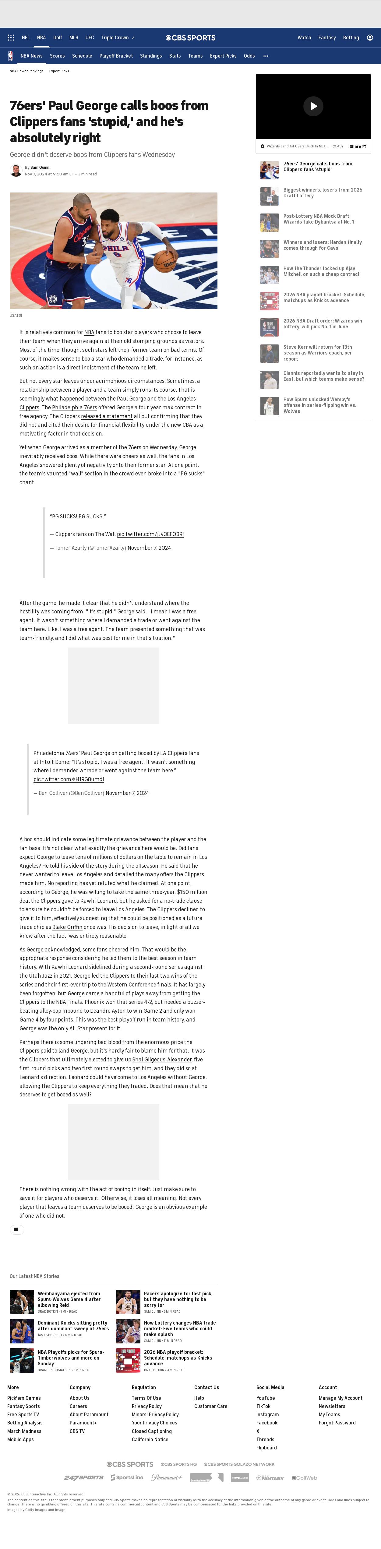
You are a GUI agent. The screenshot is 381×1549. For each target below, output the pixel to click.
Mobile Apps (20, 1440)
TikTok (263, 1406)
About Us (80, 1398)
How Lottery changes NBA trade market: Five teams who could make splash (180, 1329)
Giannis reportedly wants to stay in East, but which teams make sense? (324, 376)
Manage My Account (340, 1398)
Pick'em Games (24, 1398)
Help (199, 1398)
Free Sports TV (23, 1415)
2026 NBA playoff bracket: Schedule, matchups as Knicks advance (178, 1358)
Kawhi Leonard (98, 901)
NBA (89, 332)
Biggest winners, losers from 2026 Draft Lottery (323, 193)
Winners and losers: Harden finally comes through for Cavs (323, 245)
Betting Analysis (25, 1423)
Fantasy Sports (23, 1406)
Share (355, 146)
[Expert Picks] (223, 55)
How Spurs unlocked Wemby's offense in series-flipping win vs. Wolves (320, 405)
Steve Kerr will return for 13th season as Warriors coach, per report (318, 353)
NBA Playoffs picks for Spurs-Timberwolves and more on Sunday (71, 1358)
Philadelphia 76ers (74, 407)
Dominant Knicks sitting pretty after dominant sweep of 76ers (73, 1326)
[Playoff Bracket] (116, 55)
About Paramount (89, 1415)
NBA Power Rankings (27, 71)
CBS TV (77, 1431)
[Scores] (57, 55)
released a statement (107, 416)
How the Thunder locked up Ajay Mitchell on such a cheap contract (322, 271)
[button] (266, 55)
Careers (78, 1406)
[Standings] (151, 55)
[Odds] (249, 55)
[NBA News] (31, 55)
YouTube (265, 1398)
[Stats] (175, 55)
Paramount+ (83, 1423)
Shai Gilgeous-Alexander (162, 1059)
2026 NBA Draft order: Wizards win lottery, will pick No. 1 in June (323, 324)
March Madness (24, 1431)
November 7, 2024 (149, 548)
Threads (265, 1440)
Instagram (267, 1415)
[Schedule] (82, 55)
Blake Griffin (67, 927)
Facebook (266, 1423)
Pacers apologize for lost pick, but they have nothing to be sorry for (178, 1299)
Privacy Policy (147, 1406)
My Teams (329, 1415)
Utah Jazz (40, 975)
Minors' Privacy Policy (155, 1415)
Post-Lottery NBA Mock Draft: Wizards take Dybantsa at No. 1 (319, 219)
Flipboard (266, 1448)
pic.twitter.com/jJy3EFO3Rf (150, 534)
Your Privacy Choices (154, 1423)
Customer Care (211, 1406)
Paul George (131, 398)
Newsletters (332, 1406)
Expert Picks (59, 71)
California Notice (150, 1440)
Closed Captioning (152, 1431)
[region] (313, 106)
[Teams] (195, 55)
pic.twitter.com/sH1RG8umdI (69, 779)
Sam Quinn (39, 167)
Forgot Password (337, 1423)
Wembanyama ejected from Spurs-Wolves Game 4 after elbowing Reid (69, 1299)
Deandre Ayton (108, 1010)
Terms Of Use (146, 1398)
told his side (64, 866)
